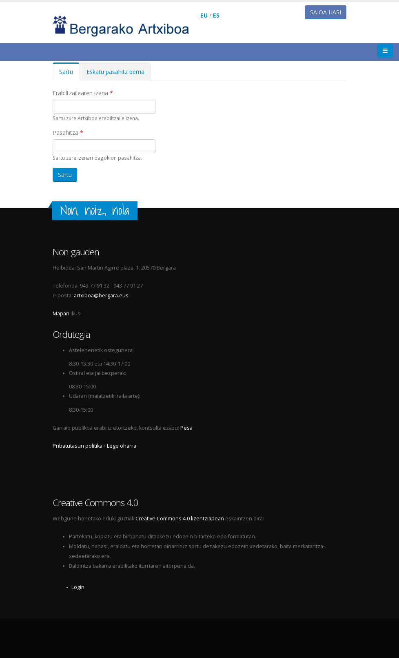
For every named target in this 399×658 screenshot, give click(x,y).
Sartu (69, 74)
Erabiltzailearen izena (83, 93)
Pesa (186, 427)
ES (216, 15)
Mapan (61, 313)
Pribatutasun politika (77, 445)
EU (204, 15)
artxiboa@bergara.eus (101, 295)
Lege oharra (121, 445)
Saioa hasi (325, 12)
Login (77, 587)
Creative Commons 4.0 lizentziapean (179, 518)
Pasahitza (68, 132)
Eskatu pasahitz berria (115, 72)
